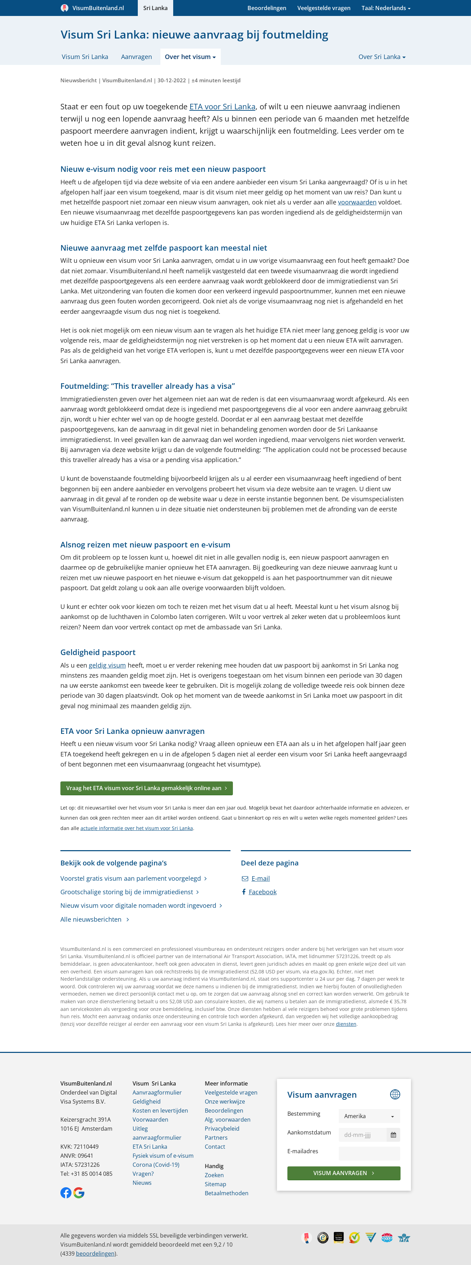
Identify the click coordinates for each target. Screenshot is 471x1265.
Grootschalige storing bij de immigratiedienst (126, 892)
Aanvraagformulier (157, 1092)
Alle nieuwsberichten (91, 919)
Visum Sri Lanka (85, 56)
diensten (346, 1024)
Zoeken (214, 1175)
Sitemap (215, 1184)
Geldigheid (147, 1101)
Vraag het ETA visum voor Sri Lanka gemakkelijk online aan (143, 788)
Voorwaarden (150, 1119)
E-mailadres (302, 1151)
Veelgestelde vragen (324, 8)
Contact (215, 1146)
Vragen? (143, 1174)
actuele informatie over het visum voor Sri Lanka (137, 828)
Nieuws (142, 1183)
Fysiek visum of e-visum (163, 1155)
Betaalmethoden (227, 1193)
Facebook (259, 892)
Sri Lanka (155, 8)
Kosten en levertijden (160, 1110)
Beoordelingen (266, 8)
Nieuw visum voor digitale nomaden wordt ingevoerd (138, 905)
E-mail (256, 878)
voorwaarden (357, 202)
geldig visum (107, 665)
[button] (370, 1116)
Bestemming (303, 1113)
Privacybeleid (222, 1128)
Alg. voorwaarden (228, 1119)
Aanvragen (136, 56)
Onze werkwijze (225, 1101)
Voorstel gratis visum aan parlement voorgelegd (130, 878)
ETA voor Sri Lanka (222, 106)
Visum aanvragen (341, 1173)
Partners (216, 1137)
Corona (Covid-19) (156, 1164)
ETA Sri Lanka (150, 1146)
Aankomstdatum (309, 1132)
